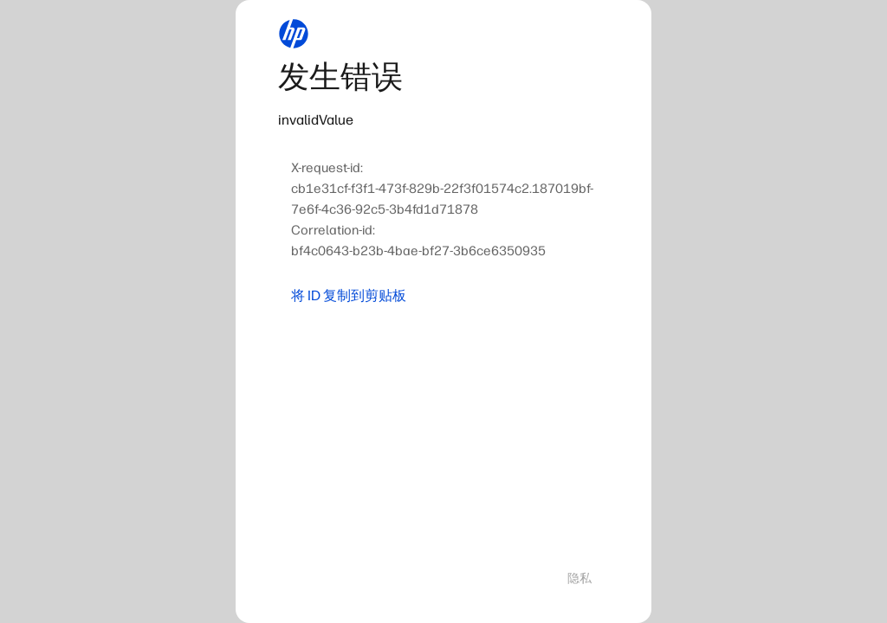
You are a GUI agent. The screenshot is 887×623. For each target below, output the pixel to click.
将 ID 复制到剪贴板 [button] (348, 295)
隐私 (579, 578)
